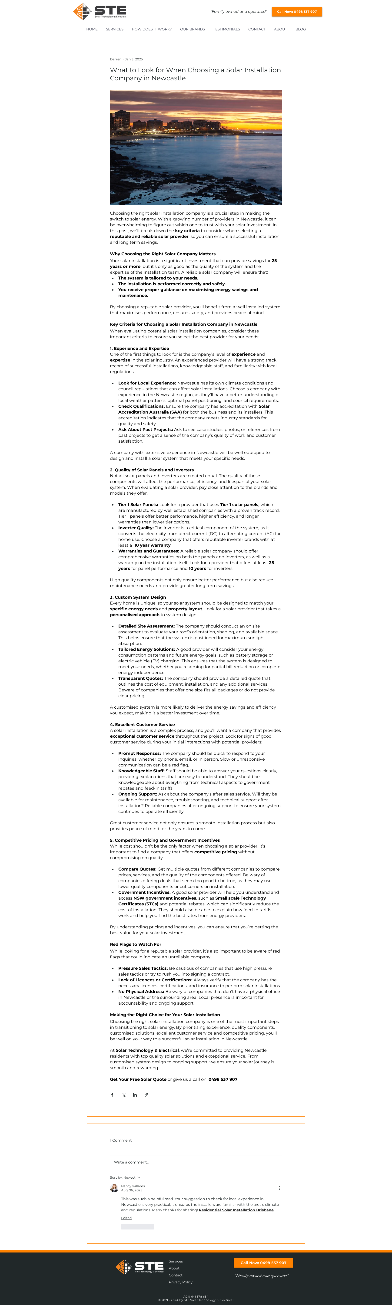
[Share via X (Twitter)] (123, 1095)
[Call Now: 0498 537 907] (297, 11)
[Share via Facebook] (112, 1095)
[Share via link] (146, 1095)
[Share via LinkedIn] (135, 1095)
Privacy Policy (181, 1282)
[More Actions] (279, 1188)
